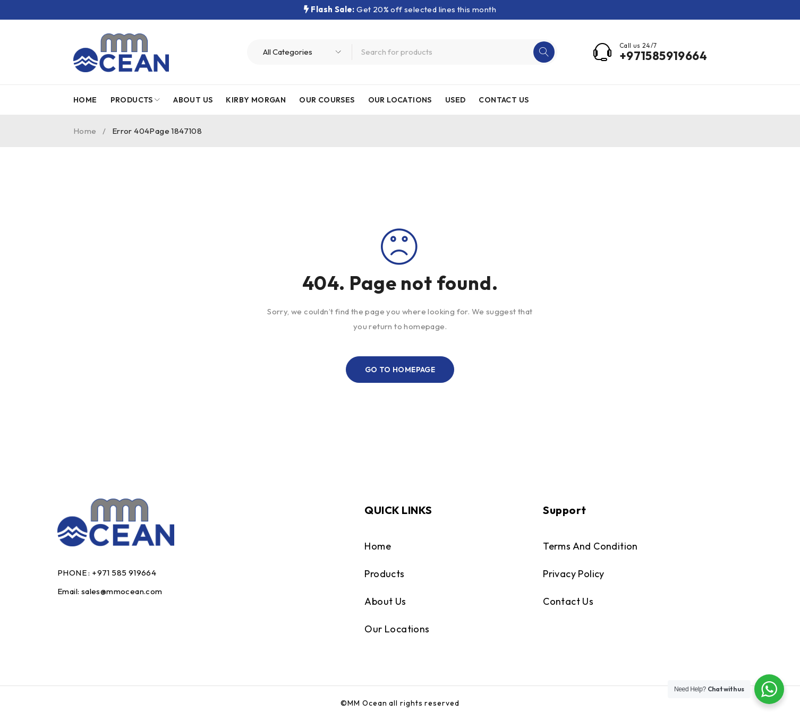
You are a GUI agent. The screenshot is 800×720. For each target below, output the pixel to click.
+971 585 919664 (124, 573)
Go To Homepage (400, 369)
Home (85, 131)
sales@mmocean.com (122, 591)
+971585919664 (663, 55)
